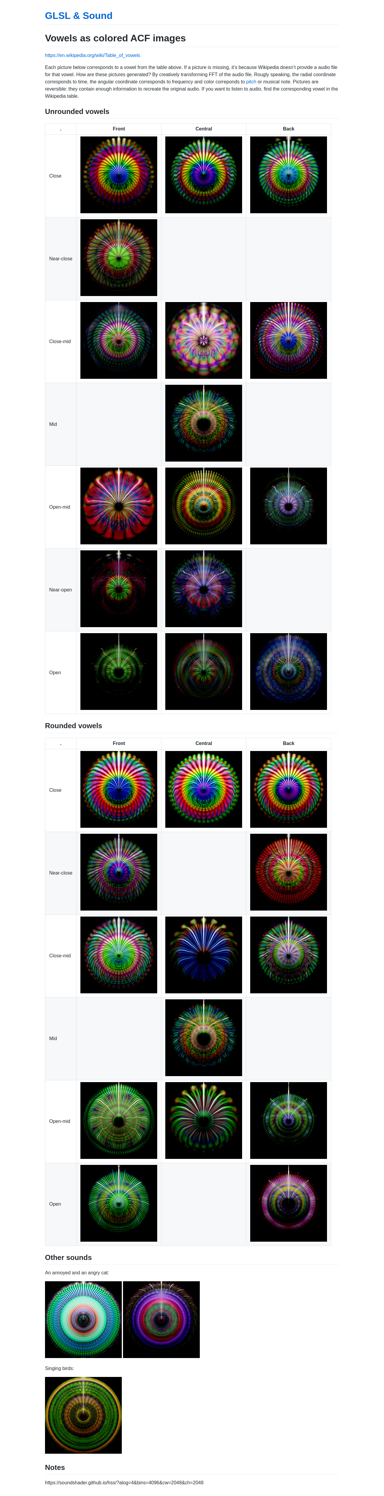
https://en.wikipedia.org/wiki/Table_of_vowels (92, 55)
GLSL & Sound (78, 15)
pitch (251, 81)
